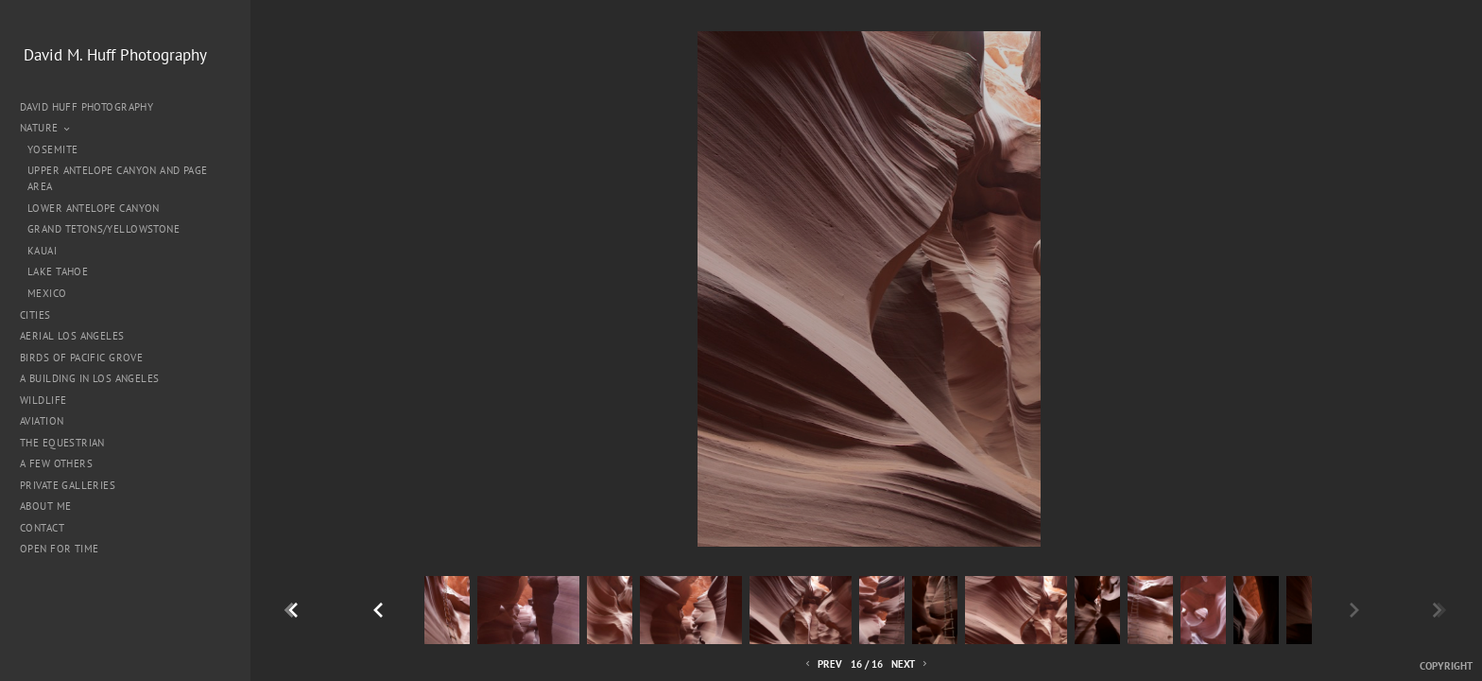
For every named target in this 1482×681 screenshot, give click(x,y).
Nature (46, 127)
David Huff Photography (86, 107)
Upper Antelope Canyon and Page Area (117, 178)
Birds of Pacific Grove (81, 357)
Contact (42, 527)
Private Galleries (67, 485)
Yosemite (52, 149)
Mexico (47, 293)
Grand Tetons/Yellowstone (103, 229)
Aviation (41, 421)
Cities (42, 315)
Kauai (42, 250)
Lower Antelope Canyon (93, 208)
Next (910, 664)
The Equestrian (62, 442)
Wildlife (43, 400)
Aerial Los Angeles (72, 335)
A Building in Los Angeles (90, 378)
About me (45, 506)
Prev (822, 664)
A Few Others (56, 463)
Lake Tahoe (57, 271)
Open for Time (59, 548)
